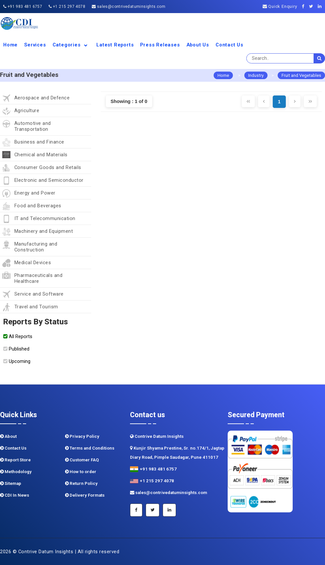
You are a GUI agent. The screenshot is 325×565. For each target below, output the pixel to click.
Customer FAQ (82, 459)
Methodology (16, 471)
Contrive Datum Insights (157, 436)
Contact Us (229, 45)
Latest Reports (115, 45)
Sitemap (10, 483)
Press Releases (160, 45)
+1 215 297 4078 (67, 6)
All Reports (17, 336)
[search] (319, 58)
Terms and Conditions (89, 448)
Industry (256, 75)
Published (16, 349)
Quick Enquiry (280, 6)
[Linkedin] (321, 6)
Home (10, 45)
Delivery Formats (85, 495)
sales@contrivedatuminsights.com (128, 6)
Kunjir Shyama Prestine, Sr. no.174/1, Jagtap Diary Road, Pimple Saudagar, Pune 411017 (177, 453)
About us (198, 45)
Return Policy (81, 483)
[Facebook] (305, 6)
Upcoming (16, 361)
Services (35, 45)
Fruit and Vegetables (301, 75)
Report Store (15, 459)
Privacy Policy (82, 436)
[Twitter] (313, 6)
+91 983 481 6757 (22, 6)
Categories (71, 45)
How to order (80, 471)
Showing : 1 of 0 (129, 101)
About (8, 436)
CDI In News (14, 495)
